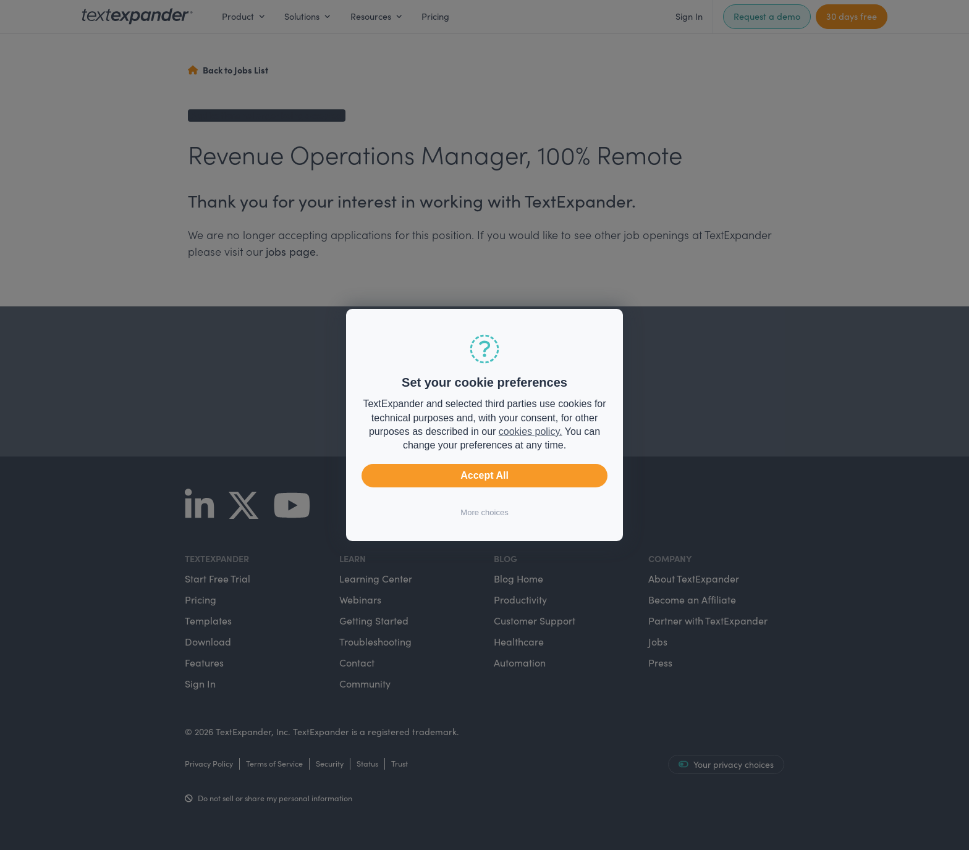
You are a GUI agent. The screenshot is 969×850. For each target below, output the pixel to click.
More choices (484, 512)
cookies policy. (530, 431)
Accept (484, 475)
